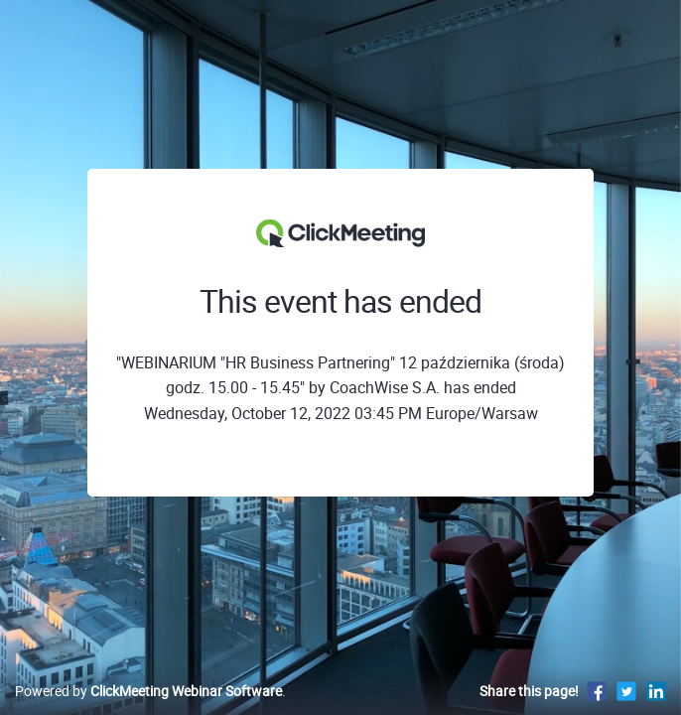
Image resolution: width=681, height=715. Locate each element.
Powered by (148, 690)
